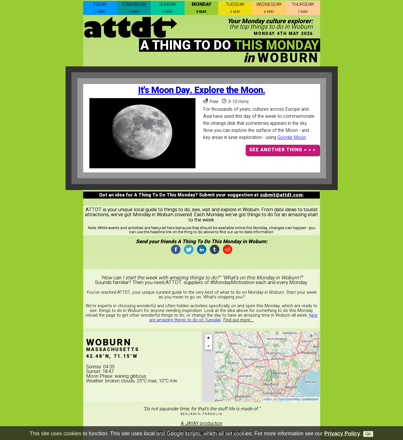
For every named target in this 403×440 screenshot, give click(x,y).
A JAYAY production (201, 423)
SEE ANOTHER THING (282, 149)
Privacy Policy (342, 433)
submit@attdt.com (281, 195)
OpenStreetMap (289, 399)
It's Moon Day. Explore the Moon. (201, 90)
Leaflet (267, 399)
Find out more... (238, 320)
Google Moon (291, 137)
